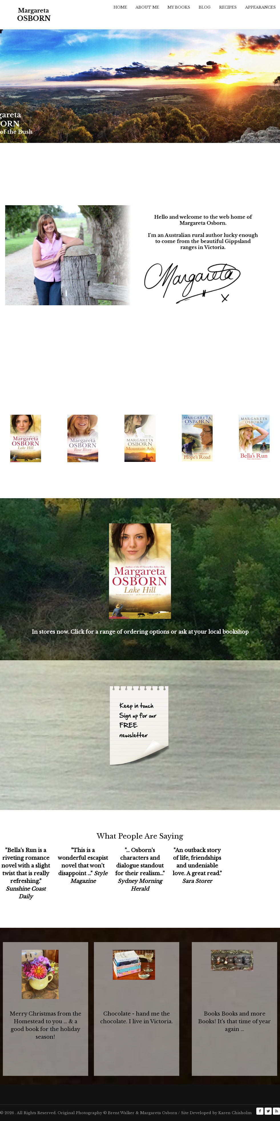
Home (120, 7)
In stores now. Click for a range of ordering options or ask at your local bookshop (140, 632)
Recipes (228, 7)
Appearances (260, 7)
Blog (205, 7)
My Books (179, 7)
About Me (147, 7)
